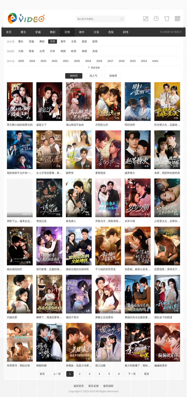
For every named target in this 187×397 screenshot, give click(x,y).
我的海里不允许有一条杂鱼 (22, 172)
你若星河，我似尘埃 (18, 365)
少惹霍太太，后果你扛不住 (169, 221)
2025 (21, 60)
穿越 (38, 32)
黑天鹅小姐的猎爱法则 (20, 124)
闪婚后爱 (12, 317)
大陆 (20, 51)
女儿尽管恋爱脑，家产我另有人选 (55, 172)
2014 (144, 60)
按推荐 (113, 75)
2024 (32, 60)
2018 (99, 60)
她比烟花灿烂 (14, 269)
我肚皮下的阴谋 (163, 317)
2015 (133, 60)
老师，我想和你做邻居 (167, 172)
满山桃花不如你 (75, 124)
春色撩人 (71, 221)
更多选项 (93, 67)
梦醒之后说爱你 (104, 317)
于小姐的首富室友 (105, 269)
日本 (52, 51)
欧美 (73, 51)
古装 (96, 32)
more (155, 60)
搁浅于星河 (72, 317)
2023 (43, 60)
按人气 (93, 75)
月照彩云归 (101, 124)
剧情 (125, 32)
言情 (67, 32)
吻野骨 (70, 172)
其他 (95, 51)
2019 (88, 60)
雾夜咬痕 (100, 172)
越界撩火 (130, 172)
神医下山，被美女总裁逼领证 (23, 221)
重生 (23, 32)
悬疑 (111, 32)
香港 (31, 51)
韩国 (63, 51)
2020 (77, 60)
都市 (82, 32)
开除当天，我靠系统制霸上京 (112, 221)
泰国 (84, 51)
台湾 (42, 51)
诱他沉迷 (41, 221)
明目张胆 (130, 124)
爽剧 (52, 32)
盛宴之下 (41, 124)
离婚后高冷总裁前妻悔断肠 (140, 317)
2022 (54, 60)
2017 (110, 60)
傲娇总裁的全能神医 (77, 269)
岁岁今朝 (130, 221)
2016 (121, 60)
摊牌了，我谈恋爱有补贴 (50, 317)
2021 (66, 60)
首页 (9, 32)
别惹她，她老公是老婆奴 (139, 269)
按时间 (74, 75)
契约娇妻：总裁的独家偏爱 (51, 269)
